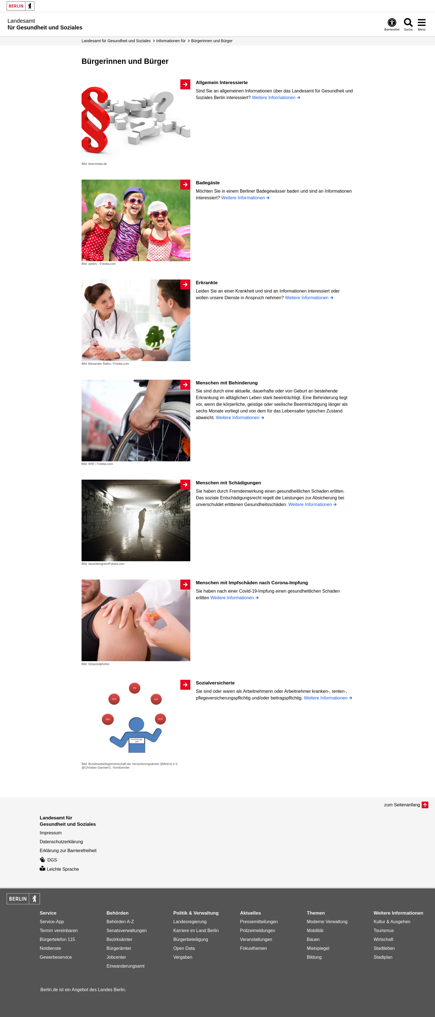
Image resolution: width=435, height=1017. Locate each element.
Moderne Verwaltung (327, 921)
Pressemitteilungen (259, 921)
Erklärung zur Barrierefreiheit (68, 850)
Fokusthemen (253, 948)
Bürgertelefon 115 (57, 939)
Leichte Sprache (59, 869)
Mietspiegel (318, 948)
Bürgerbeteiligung (190, 939)
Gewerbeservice (56, 957)
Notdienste (50, 948)
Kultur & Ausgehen (392, 921)
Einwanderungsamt (126, 966)
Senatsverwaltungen (127, 930)
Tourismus (384, 930)
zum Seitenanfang (402, 804)
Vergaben (183, 957)
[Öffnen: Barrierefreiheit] (392, 24)
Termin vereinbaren (59, 930)
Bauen (313, 939)
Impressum (51, 832)
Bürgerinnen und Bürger (211, 41)
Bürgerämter (119, 948)
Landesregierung (190, 921)
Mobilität (315, 930)
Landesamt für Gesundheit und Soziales (116, 41)
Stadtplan (383, 957)
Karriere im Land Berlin (196, 930)
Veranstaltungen (256, 939)
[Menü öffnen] (421, 24)
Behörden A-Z (120, 921)
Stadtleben (384, 948)
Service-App (52, 921)
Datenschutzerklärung (61, 841)
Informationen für (171, 41)
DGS (48, 860)
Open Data (184, 948)
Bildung (314, 957)
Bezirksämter (119, 939)
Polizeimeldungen (257, 930)
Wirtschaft (383, 939)
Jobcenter (116, 957)
